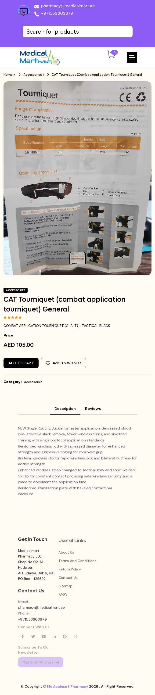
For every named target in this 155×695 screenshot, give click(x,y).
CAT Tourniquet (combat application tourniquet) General (97, 74)
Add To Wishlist (63, 363)
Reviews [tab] (93, 408)
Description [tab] (65, 408)
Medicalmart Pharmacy (67, 689)
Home (8, 74)
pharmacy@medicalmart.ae (64, 7)
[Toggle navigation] (132, 57)
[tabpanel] (77, 461)
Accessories (32, 74)
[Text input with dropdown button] (78, 31)
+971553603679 (53, 14)
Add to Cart (21, 363)
